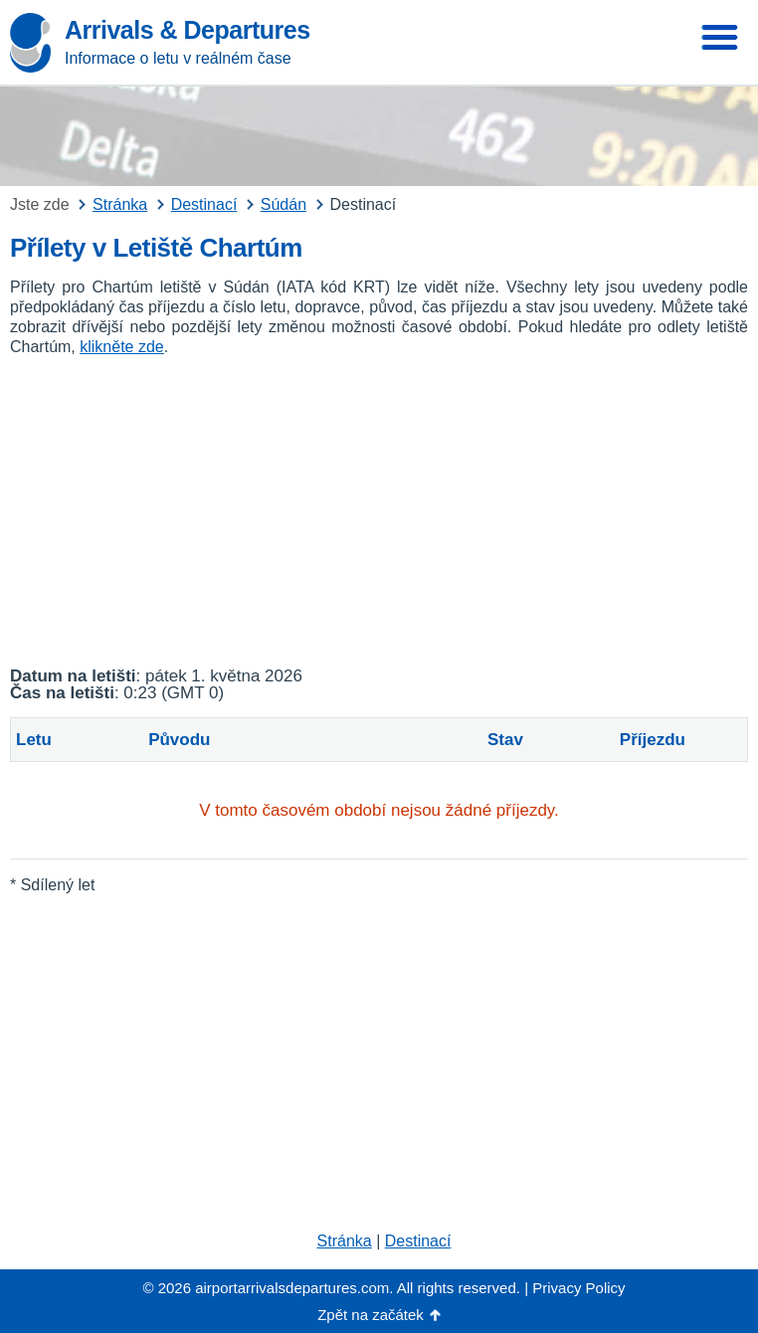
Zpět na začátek (370, 1314)
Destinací (418, 1241)
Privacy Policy (578, 1287)
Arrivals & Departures (187, 30)
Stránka (344, 1241)
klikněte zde (122, 346)
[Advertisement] (379, 512)
